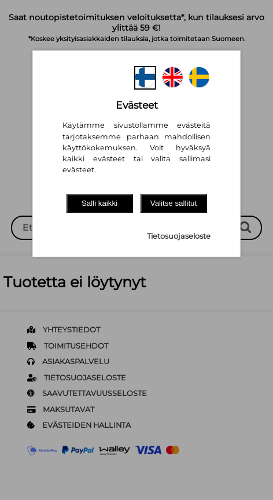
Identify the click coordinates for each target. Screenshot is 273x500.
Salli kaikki (99, 203)
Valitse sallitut (173, 203)
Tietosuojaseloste (179, 236)
